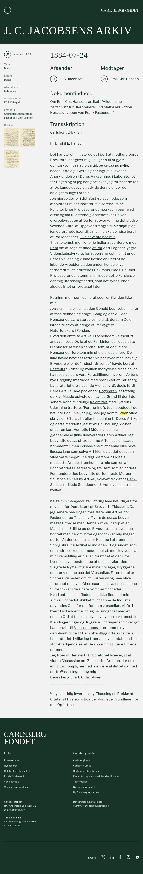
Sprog (7, 75)
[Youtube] (137, 858)
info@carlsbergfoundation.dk (20, 821)
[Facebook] (120, 857)
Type (7, 64)
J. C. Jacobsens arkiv (68, 30)
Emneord (9, 109)
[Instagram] (128, 857)
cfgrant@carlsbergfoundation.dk (91, 805)
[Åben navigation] (7, 10)
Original (8, 125)
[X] (103, 857)
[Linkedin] (112, 857)
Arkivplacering (13, 98)
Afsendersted (12, 87)
